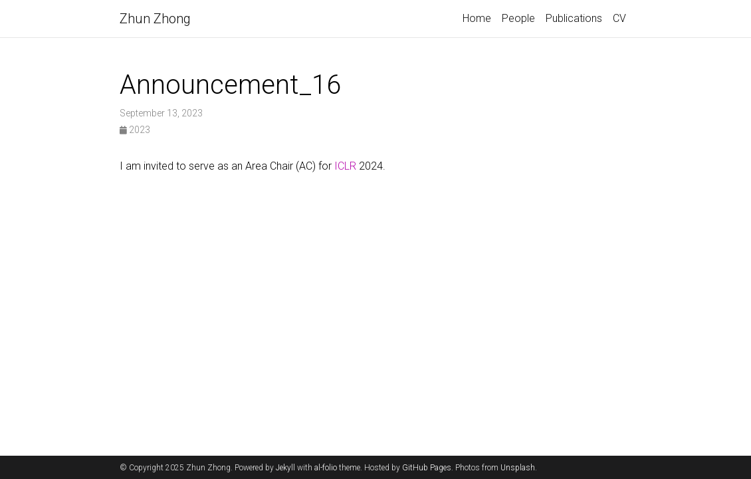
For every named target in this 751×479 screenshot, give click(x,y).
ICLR (345, 166)
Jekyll (285, 467)
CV (619, 18)
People (518, 18)
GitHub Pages (426, 467)
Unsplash (517, 467)
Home (477, 18)
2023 (135, 129)
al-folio (325, 467)
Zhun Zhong (155, 19)
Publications (574, 18)
